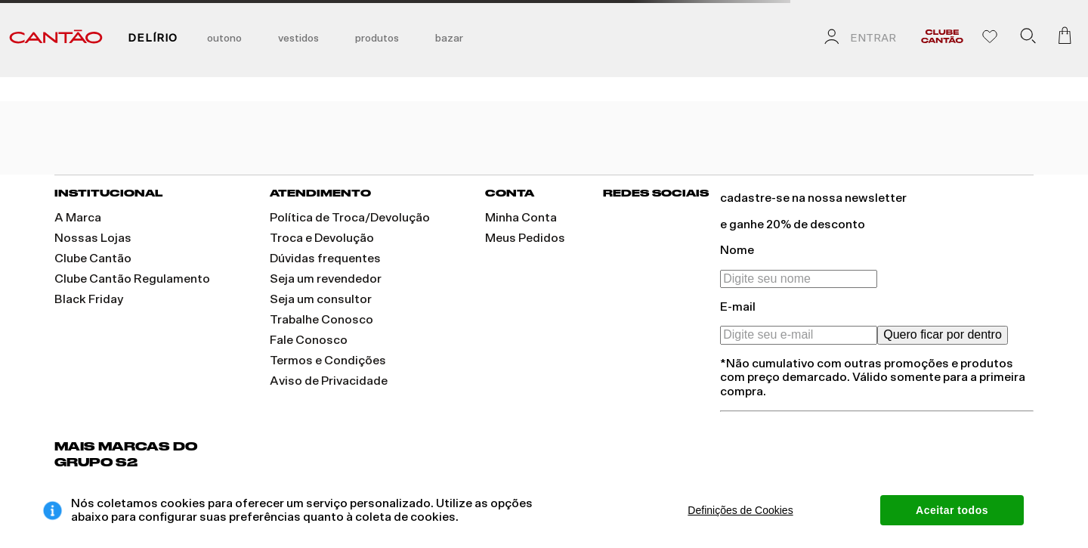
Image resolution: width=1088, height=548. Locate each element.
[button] (1027, 38)
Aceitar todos (952, 510)
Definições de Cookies (740, 510)
